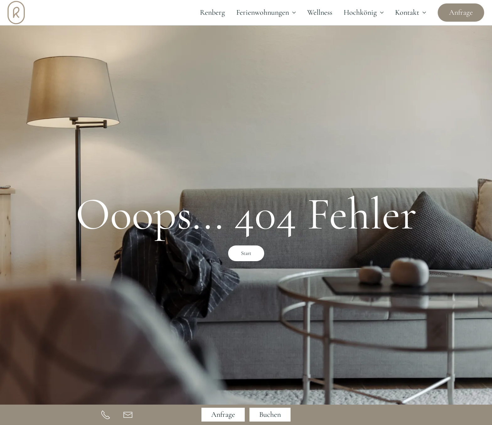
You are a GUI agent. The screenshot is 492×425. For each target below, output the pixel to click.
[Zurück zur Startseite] (16, 12)
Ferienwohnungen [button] (266, 12)
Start (246, 253)
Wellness (319, 12)
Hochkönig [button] (364, 12)
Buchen (270, 414)
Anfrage (461, 12)
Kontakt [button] (410, 12)
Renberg (212, 12)
